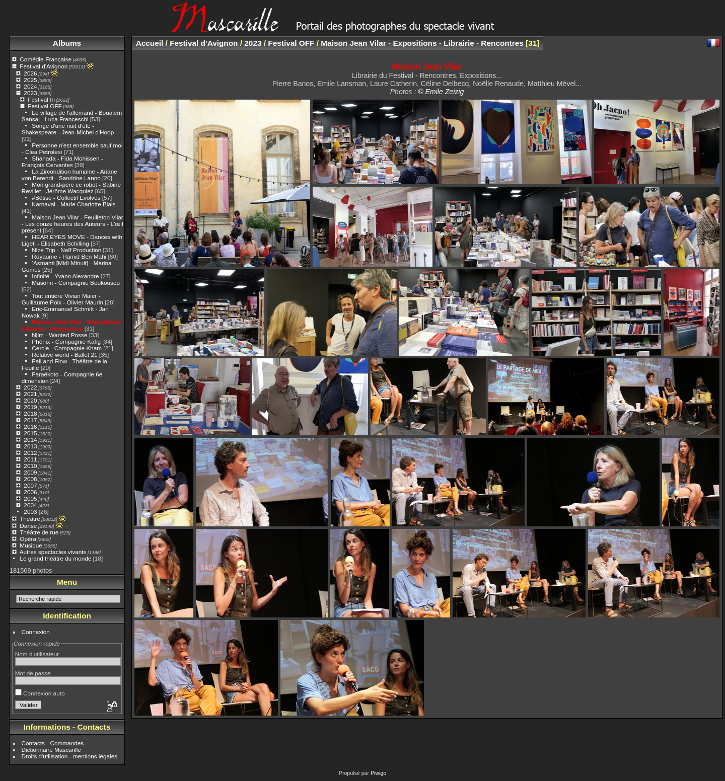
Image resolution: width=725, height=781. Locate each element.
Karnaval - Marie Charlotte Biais (73, 204)
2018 (30, 413)
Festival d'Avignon (43, 66)
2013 (30, 446)
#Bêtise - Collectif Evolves (66, 197)
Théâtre (30, 518)
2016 (30, 426)
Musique (31, 545)
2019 (30, 407)
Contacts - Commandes (53, 743)
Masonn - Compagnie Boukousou (76, 282)
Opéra (28, 538)
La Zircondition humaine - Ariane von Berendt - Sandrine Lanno (69, 174)
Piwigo (378, 773)
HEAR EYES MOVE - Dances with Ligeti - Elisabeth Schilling (72, 240)
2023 (30, 93)
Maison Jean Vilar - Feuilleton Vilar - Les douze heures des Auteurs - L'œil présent (72, 223)
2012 (30, 452)
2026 (30, 73)
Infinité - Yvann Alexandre (65, 276)
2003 (30, 511)
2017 (30, 420)
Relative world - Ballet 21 (64, 354)
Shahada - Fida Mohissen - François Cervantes (62, 161)
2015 (30, 433)
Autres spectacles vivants (53, 552)
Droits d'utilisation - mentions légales (70, 756)
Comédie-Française (45, 59)
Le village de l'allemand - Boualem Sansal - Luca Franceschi (72, 115)
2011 (30, 459)
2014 (30, 439)
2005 (30, 498)
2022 (30, 387)
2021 (30, 393)
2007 (30, 485)
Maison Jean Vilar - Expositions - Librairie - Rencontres (73, 325)
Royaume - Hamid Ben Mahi (69, 256)
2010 (30, 465)
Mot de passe (33, 673)
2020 (30, 400)
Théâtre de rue (39, 532)
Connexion (36, 632)
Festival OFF (44, 106)
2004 (30, 505)
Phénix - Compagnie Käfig (66, 341)
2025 (30, 79)
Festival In (41, 99)
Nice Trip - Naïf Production (66, 250)
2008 (30, 479)
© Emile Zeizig (441, 92)
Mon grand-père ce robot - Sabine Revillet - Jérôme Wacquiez (71, 187)
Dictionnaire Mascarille (51, 749)
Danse (28, 525)
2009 (30, 472)
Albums (67, 43)
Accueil (150, 43)
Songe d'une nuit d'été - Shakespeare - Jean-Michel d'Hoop (68, 128)
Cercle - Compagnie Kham (67, 348)
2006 (30, 492)
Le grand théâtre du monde (55, 558)
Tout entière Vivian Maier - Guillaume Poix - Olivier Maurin (62, 298)
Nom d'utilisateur (37, 654)
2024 (30, 86)
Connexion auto (40, 693)
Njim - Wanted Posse (59, 335)
